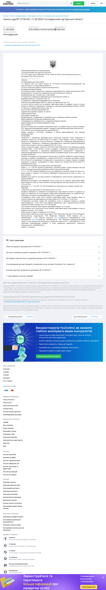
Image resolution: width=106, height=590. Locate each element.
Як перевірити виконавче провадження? (12, 521)
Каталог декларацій (10, 472)
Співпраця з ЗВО (9, 434)
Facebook (6, 369)
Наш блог (6, 443)
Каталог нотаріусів (9, 475)
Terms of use (7, 402)
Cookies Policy (8, 408)
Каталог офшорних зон (11, 463)
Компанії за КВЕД (9, 457)
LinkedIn (6, 372)
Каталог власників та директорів (10, 468)
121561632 (94, 317)
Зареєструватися (88, 587)
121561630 (29, 317)
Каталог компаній (9, 454)
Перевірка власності (10, 491)
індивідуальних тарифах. (81, 9)
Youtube (6, 375)
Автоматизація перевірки (12, 497)
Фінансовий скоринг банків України (12, 507)
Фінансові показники (10, 494)
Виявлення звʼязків (10, 500)
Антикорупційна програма (12, 414)
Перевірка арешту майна (12, 525)
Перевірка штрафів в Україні (13, 517)
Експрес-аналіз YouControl (12, 503)
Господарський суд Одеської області (56, 16)
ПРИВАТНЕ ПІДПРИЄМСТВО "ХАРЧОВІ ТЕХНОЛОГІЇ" (22, 45)
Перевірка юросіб (9, 482)
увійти (93, 3)
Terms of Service (8, 399)
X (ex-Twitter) (7, 381)
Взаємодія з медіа (9, 431)
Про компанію (8, 425)
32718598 (58, 218)
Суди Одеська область (35, 16)
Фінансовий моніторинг (11, 488)
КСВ (4, 446)
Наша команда (8, 428)
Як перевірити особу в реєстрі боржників (13, 529)
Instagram (6, 378)
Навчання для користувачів (13, 440)
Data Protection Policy (10, 405)
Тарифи (5, 422)
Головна (6, 16)
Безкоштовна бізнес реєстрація (49, 356)
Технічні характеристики (12, 411)
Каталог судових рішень (18, 16)
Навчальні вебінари (10, 437)
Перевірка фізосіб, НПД (11, 485)
